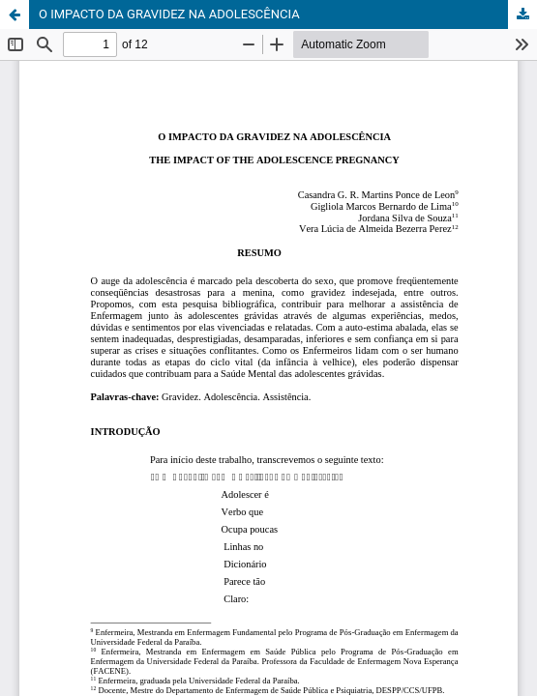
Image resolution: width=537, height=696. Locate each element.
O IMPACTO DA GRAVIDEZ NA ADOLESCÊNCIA (169, 14)
